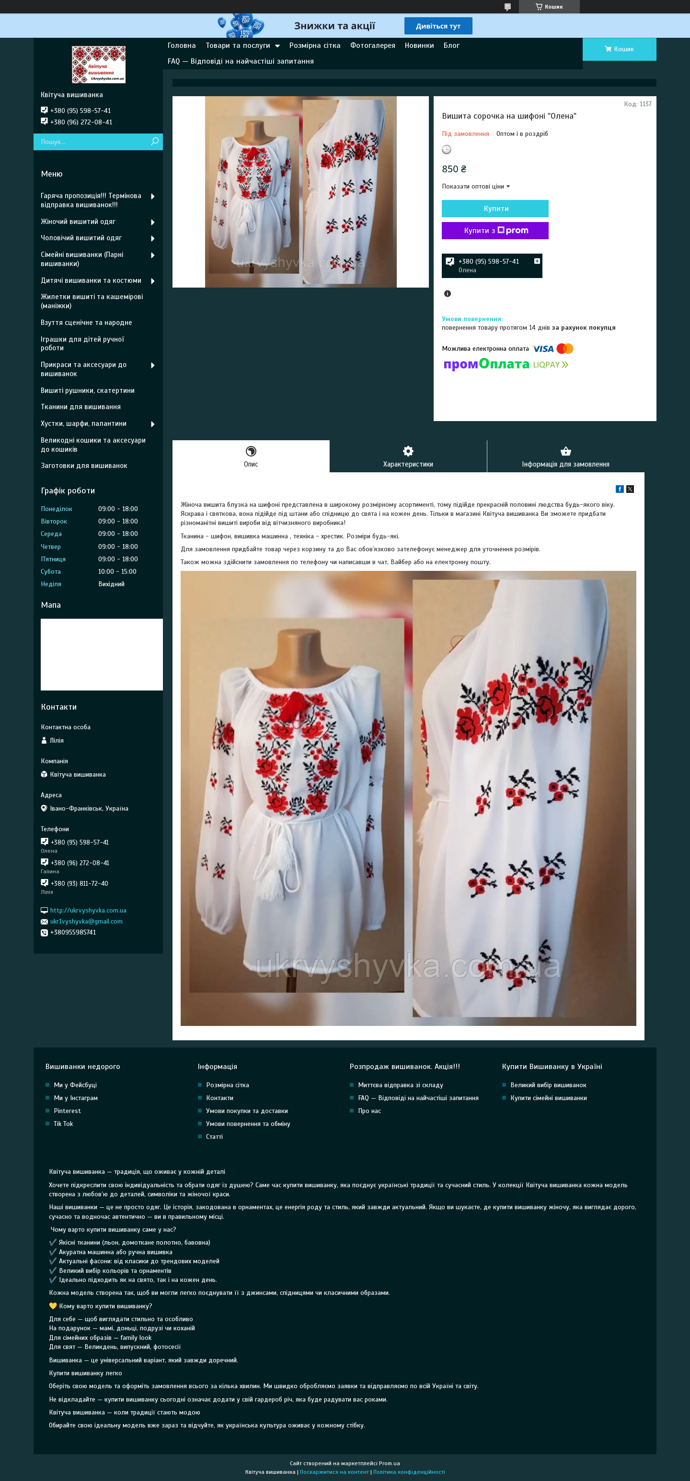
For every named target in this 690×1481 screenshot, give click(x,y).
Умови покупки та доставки (247, 1111)
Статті (214, 1137)
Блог (452, 45)
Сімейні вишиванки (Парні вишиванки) (82, 259)
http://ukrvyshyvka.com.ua (88, 910)
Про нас (369, 1111)
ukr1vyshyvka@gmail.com (86, 921)
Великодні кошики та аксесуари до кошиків (93, 445)
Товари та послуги (238, 45)
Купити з (493, 230)
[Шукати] (154, 142)
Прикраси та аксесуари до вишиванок (83, 369)
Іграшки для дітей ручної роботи (82, 344)
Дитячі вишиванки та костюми (91, 280)
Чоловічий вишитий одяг (81, 238)
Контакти (219, 1098)
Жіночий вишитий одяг (78, 221)
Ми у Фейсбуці (75, 1085)
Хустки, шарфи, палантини (83, 423)
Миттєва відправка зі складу (400, 1085)
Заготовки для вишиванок (84, 465)
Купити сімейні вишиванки (548, 1098)
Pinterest (67, 1111)
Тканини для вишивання (81, 406)
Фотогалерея (372, 45)
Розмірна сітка (315, 45)
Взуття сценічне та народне (86, 322)
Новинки (419, 45)
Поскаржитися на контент (334, 1472)
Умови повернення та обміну (248, 1124)
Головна (182, 45)
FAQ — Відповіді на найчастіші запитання (241, 61)
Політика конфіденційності (409, 1472)
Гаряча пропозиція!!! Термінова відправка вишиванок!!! (91, 200)
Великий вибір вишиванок (548, 1085)
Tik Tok (63, 1124)
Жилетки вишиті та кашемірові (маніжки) (92, 301)
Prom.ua (389, 1463)
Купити (493, 208)
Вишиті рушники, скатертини (88, 390)
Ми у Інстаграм (76, 1098)
